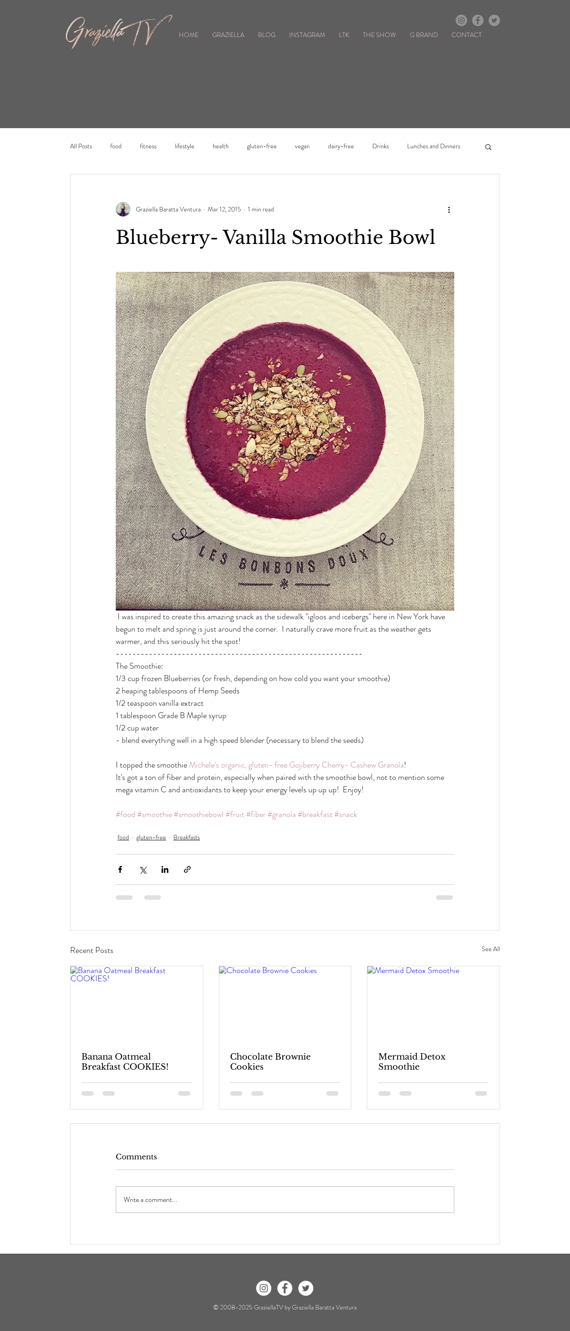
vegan (302, 146)
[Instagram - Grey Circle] (461, 20)
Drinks (380, 146)
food (116, 146)
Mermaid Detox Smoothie (412, 1062)
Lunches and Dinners (433, 146)
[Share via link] (187, 869)
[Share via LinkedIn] (165, 869)
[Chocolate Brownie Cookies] (285, 1003)
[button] (488, 146)
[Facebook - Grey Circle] (478, 20)
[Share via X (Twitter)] (142, 869)
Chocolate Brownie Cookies (270, 1062)
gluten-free (262, 146)
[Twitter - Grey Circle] (494, 20)
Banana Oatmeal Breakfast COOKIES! (125, 1062)
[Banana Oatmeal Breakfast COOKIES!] (136, 1003)
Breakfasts (186, 837)
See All (491, 948)
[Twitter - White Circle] (305, 1288)
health (221, 146)
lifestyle (184, 146)
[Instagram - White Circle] (263, 1288)
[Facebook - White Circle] (284, 1288)
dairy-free (341, 146)
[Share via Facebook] (120, 869)
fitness (148, 146)
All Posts (81, 146)
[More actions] (448, 209)
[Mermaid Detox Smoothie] (433, 1003)
